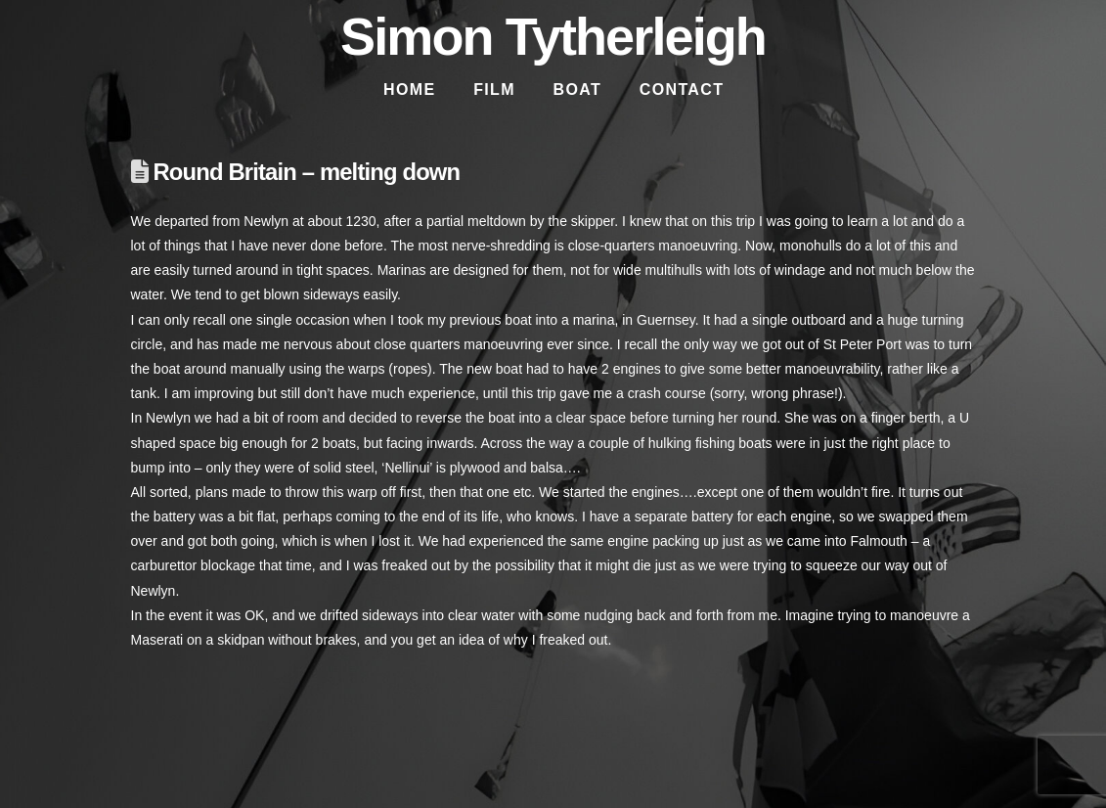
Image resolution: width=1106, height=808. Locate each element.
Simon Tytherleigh (553, 36)
